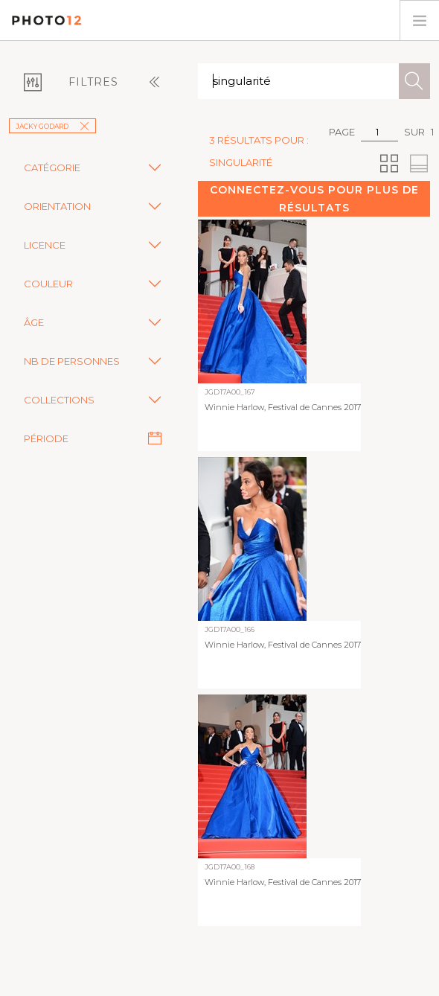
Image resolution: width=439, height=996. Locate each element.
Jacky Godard (52, 126)
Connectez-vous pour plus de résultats (314, 198)
